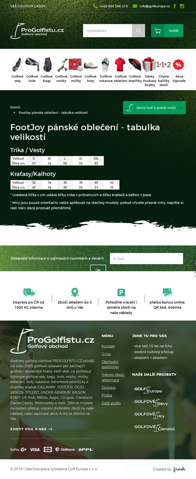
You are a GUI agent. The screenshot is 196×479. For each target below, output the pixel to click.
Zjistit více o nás (28, 429)
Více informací (144, 457)
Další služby (111, 403)
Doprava (109, 387)
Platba (107, 395)
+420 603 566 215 (114, 6)
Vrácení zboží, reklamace (113, 377)
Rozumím (154, 467)
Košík (173, 30)
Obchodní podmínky (110, 364)
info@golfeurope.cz (154, 6)
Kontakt (108, 346)
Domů (15, 107)
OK (98, 270)
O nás (106, 354)
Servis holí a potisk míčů (156, 108)
